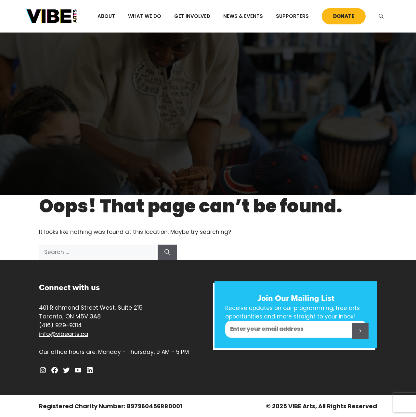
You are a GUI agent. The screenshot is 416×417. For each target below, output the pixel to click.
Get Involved (192, 16)
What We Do (144, 16)
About (106, 16)
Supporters (292, 16)
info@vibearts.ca (63, 334)
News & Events (243, 16)
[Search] (167, 252)
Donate (344, 16)
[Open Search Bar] (381, 16)
